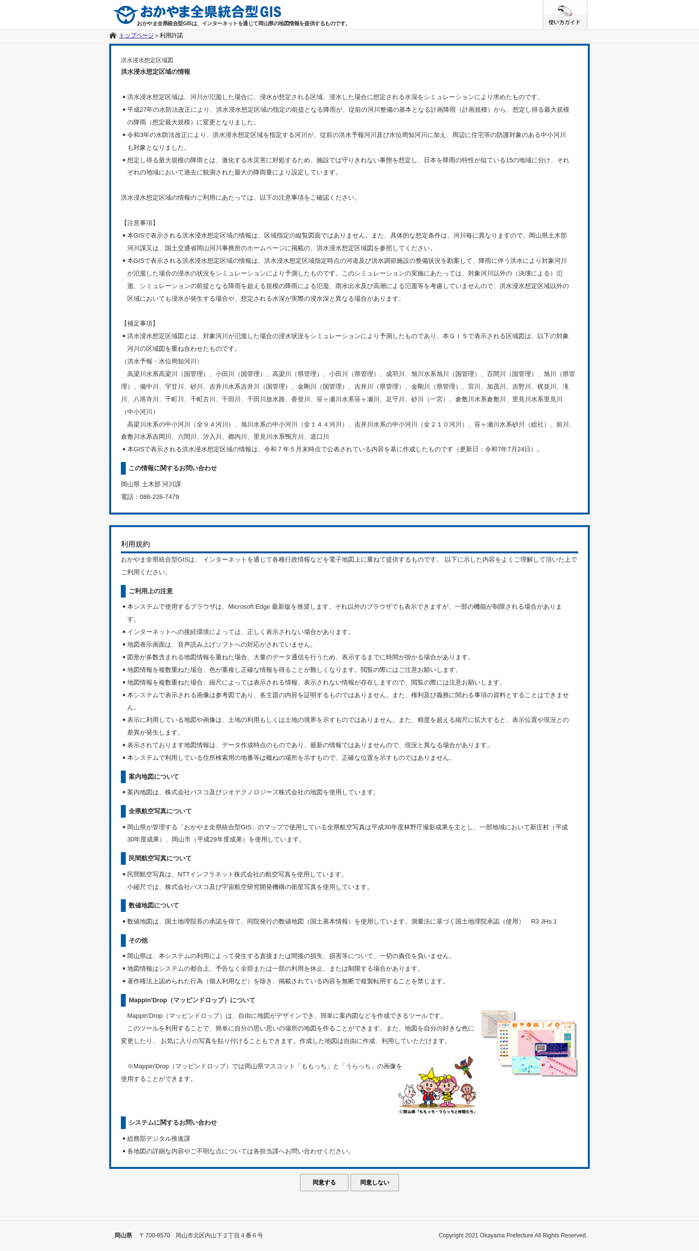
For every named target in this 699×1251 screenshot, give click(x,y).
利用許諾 (171, 35)
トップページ (136, 35)
